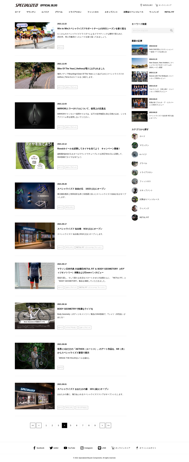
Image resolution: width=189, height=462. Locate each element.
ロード (17, 12)
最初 (33, 425)
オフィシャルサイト (147, 448)
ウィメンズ (154, 12)
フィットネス (93, 12)
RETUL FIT (169, 12)
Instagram (88, 448)
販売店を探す (148, 5)
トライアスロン (74, 12)
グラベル (59, 12)
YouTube (71, 448)
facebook (40, 448)
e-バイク (45, 12)
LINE (104, 448)
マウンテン (31, 12)
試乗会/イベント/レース (133, 12)
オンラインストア (165, 5)
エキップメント (111, 12)
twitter (56, 448)
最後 (108, 425)
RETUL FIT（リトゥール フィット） (89, 247)
